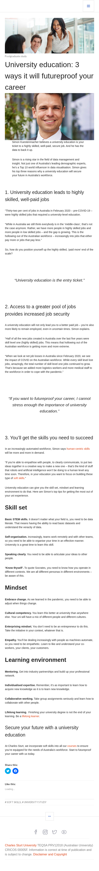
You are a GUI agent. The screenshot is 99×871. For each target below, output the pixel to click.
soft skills (19, 478)
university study (35, 802)
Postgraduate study (16, 56)
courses (72, 745)
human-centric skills (78, 448)
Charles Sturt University (21, 845)
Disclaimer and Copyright (50, 854)
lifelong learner (30, 716)
